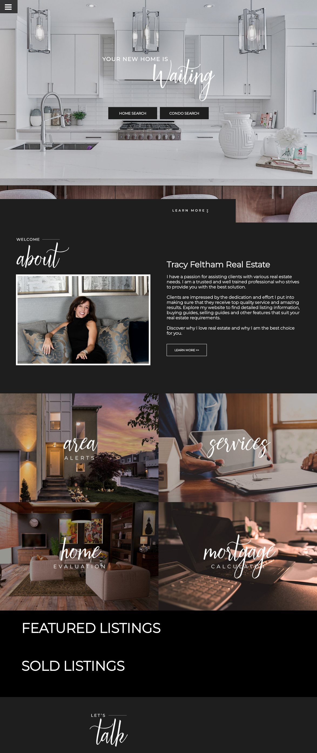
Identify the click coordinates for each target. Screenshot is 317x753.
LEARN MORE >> (186, 350)
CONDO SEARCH (184, 113)
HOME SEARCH (132, 113)
